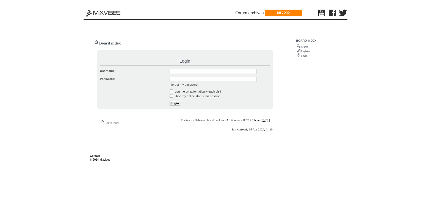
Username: (108, 70)
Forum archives (249, 12)
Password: (107, 78)
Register (305, 51)
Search (304, 46)
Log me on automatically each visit (195, 91)
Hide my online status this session (195, 96)
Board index (110, 43)
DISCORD (283, 12)
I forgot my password (184, 84)
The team (186, 120)
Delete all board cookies (209, 120)
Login (304, 55)
